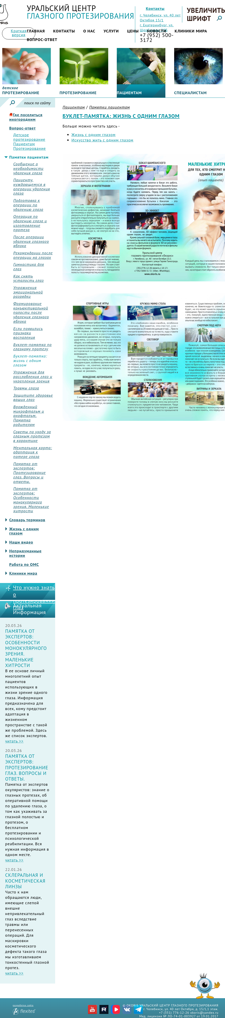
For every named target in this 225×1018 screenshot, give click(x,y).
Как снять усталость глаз (28, 278)
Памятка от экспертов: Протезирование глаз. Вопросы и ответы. (29, 473)
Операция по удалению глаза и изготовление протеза (30, 223)
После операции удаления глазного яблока (31, 241)
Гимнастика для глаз (28, 266)
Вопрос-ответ (42, 39)
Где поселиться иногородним (26, 117)
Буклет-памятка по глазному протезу (32, 346)
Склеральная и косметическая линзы (25, 881)
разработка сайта (24, 1009)
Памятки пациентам (29, 157)
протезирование (20, 90)
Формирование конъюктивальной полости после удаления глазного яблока (31, 312)
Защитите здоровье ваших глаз (33, 397)
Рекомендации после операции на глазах (33, 255)
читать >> (14, 741)
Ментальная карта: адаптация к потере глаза (32, 452)
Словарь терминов (27, 520)
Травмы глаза (26, 388)
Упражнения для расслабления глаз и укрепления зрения (32, 376)
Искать (12, 102)
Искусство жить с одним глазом (102, 140)
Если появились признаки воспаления (28, 333)
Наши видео (21, 542)
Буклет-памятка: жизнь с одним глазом (30, 360)
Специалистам (190, 92)
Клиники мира (191, 31)
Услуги (111, 31)
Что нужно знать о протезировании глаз (34, 597)
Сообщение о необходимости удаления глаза (28, 168)
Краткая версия (19, 32)
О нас (89, 31)
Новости (156, 31)
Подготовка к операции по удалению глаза (28, 205)
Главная (36, 31)
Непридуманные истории (25, 553)
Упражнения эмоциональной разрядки (28, 292)
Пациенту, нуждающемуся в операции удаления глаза (31, 187)
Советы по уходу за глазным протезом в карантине (32, 436)
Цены (133, 31)
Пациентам (129, 92)
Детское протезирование (29, 137)
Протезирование (78, 92)
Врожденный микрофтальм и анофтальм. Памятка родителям (28, 416)
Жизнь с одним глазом (24, 531)
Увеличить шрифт (206, 14)
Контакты (155, 8)
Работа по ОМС (24, 564)
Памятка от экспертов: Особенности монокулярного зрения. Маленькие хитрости (31, 499)
